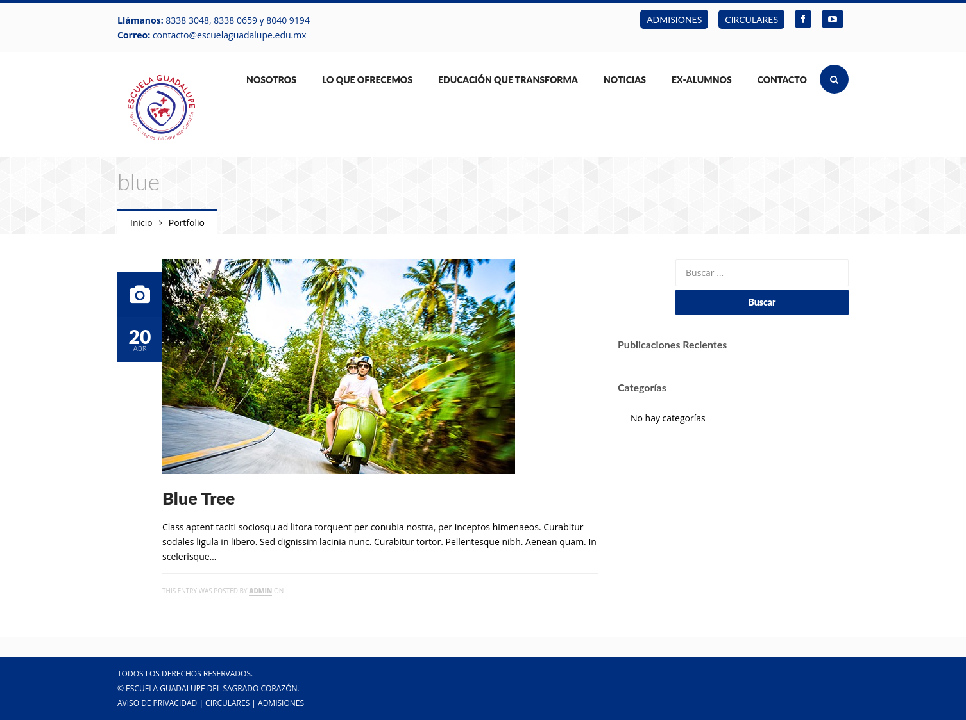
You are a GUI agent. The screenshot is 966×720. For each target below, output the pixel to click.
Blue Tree (198, 498)
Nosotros (271, 79)
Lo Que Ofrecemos (367, 79)
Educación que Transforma (508, 79)
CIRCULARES (751, 19)
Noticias (625, 79)
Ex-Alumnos (702, 79)
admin (260, 590)
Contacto (782, 79)
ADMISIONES (674, 19)
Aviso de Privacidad (157, 703)
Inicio (141, 223)
